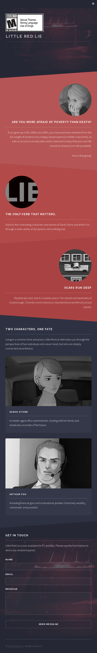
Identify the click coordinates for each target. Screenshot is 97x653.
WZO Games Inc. (16, 646)
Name (9, 559)
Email (9, 574)
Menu (92, 3)
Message (11, 589)
